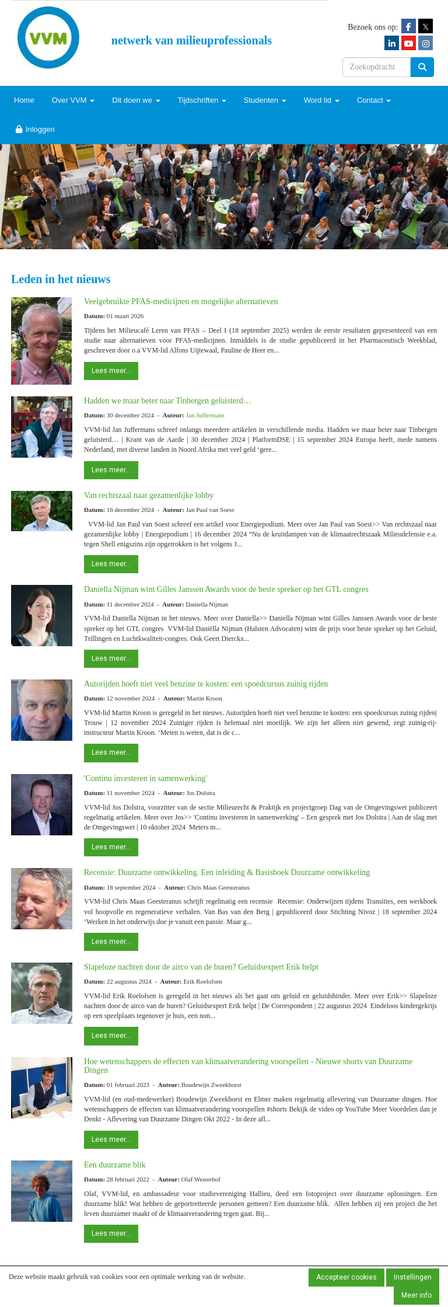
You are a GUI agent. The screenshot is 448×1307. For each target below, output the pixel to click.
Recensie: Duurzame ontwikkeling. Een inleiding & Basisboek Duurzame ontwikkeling (227, 872)
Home (24, 100)
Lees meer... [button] (111, 371)
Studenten (265, 100)
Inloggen (34, 129)
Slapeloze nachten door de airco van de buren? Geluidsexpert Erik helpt (201, 967)
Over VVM (73, 100)
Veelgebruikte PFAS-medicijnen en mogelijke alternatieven (181, 301)
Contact (374, 100)
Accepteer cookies (346, 1277)
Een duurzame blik (115, 1164)
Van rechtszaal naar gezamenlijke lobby (149, 495)
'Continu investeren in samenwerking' (145, 778)
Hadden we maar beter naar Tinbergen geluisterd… (167, 400)
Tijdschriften (202, 100)
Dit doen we (136, 100)
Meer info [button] (416, 1295)
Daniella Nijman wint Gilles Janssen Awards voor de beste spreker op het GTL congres (226, 589)
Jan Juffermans (205, 415)
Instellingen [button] (413, 1277)
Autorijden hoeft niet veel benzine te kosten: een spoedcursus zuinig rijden (206, 683)
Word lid (322, 100)
